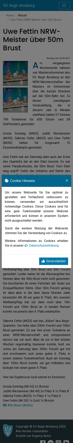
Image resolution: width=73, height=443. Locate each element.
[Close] (66, 180)
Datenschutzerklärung (41, 245)
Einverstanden (54, 261)
